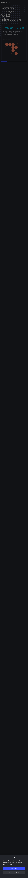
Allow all (14, 868)
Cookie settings (13, 872)
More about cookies (7, 864)
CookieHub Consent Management (16, 875)
